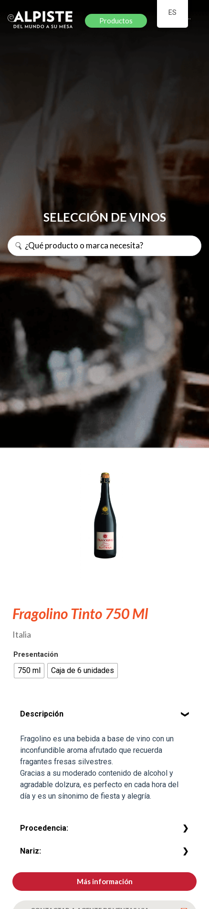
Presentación (35, 655)
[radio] (29, 670)
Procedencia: (44, 828)
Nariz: (30, 851)
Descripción (41, 713)
